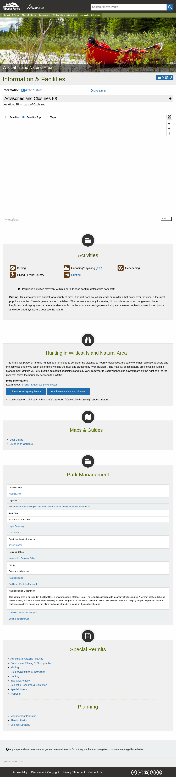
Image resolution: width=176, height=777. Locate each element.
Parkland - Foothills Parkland (23, 584)
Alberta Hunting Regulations (26, 391)
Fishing (14, 667)
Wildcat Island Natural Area (65, 15)
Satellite (14, 117)
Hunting (76, 275)
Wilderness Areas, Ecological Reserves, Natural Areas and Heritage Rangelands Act (50, 506)
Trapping (15, 693)
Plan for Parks (18, 720)
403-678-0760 (31, 90)
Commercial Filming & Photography (30, 663)
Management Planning (23, 715)
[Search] (129, 7)
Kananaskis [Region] (44, 15)
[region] (88, 168)
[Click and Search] (170, 7)
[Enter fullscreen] (169, 116)
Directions (98, 90)
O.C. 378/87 (15, 532)
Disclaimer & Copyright (45, 772)
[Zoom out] (169, 128)
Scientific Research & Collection (28, 684)
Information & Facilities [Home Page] (90, 15)
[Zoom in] (169, 123)
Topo (53, 117)
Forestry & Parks (11, 15)
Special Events (19, 689)
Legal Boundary (16, 526)
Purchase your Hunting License (68, 391)
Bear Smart (16, 439)
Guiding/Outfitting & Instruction (27, 671)
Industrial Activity (20, 680)
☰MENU (165, 77)
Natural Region (16, 578)
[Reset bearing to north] (169, 133)
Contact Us (95, 772)
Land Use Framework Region (23, 612)
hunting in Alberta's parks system (39, 384)
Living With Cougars (21, 443)
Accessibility (20, 772)
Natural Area (15, 493)
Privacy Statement (74, 772)
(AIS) (99, 268)
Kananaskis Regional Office (22, 558)
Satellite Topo (34, 117)
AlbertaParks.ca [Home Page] (29, 15)
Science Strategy (20, 724)
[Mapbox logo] (11, 220)
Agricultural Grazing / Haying (26, 658)
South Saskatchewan (19, 618)
